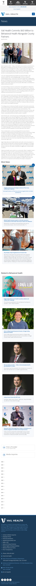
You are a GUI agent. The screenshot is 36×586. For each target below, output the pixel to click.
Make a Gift (6, 542)
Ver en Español (16, 9)
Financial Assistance (8, 538)
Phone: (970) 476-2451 (8, 553)
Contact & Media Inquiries (9, 535)
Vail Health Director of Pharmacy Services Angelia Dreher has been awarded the (18, 191)
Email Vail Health (7, 556)
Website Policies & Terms (9, 548)
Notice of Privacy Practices (9, 544)
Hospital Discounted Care (9, 540)
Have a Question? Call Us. (18, 7)
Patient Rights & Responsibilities (11, 546)
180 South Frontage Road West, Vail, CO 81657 (15, 560)
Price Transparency (8, 549)
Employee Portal (7, 536)
